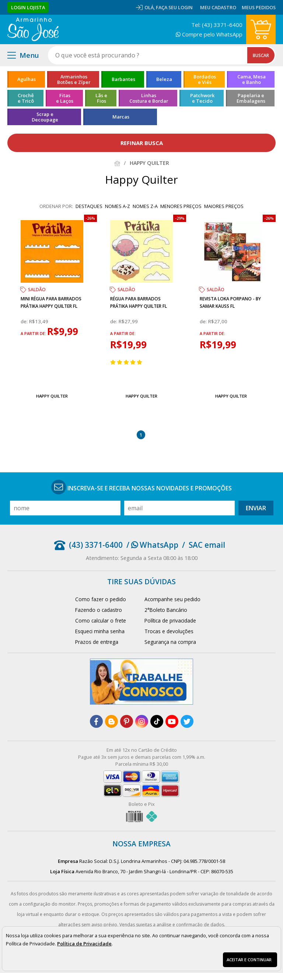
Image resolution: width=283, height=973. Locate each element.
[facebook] (96, 721)
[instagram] (141, 721)
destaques (89, 206)
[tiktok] (156, 721)
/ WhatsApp (152, 545)
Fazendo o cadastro (98, 609)
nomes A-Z (117, 206)
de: (25, 321)
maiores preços (224, 206)
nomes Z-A (145, 206)
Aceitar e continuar (249, 959)
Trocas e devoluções (168, 631)
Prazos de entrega (96, 641)
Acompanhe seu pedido (172, 599)
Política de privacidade (170, 620)
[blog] (111, 721)
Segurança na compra (170, 641)
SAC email (207, 545)
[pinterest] (126, 721)
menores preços (181, 206)
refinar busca (141, 143)
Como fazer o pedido (100, 599)
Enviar (256, 508)
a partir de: (34, 333)
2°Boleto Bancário (165, 609)
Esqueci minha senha (100, 631)
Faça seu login (174, 7)
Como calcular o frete (100, 620)
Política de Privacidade (84, 943)
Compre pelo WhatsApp (209, 34)
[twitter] (187, 721)
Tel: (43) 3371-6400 (216, 24)
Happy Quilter (52, 396)
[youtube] (171, 721)
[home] (33, 29)
